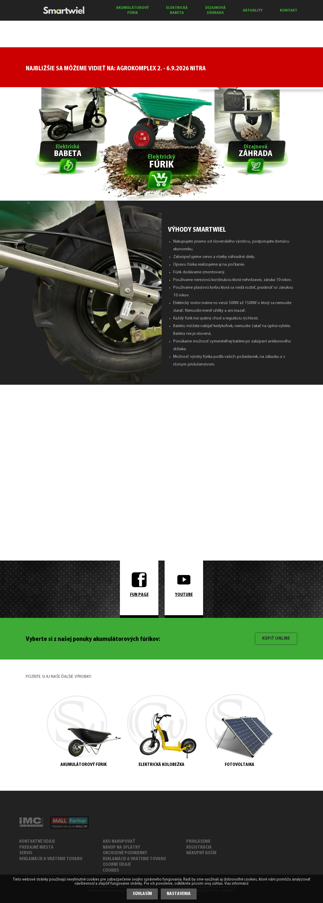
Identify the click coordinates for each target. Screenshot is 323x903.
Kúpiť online (276, 638)
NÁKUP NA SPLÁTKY (121, 848)
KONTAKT (288, 10)
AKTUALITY (253, 10)
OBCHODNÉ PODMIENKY (125, 853)
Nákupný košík (201, 853)
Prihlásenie (198, 842)
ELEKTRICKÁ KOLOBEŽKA (162, 731)
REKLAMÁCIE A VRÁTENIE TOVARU (50, 859)
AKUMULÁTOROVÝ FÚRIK (132, 10)
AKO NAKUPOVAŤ (119, 842)
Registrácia (199, 848)
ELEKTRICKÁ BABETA (177, 10)
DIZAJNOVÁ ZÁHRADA (215, 10)
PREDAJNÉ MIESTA (36, 848)
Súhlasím (142, 894)
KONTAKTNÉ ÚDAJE (37, 842)
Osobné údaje (117, 865)
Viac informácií (236, 884)
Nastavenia (179, 894)
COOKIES (111, 871)
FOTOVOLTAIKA (239, 730)
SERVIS (25, 853)
